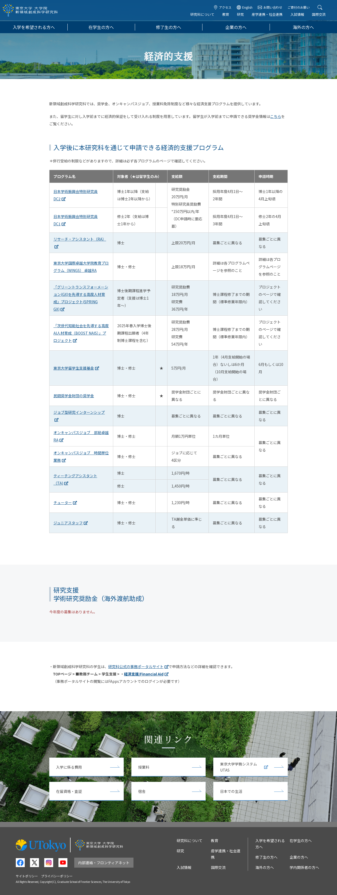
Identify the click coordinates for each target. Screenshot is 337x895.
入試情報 (298, 14)
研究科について (203, 14)
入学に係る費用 (69, 767)
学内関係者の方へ (304, 867)
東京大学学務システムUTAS (244, 767)
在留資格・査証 (69, 791)
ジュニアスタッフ (68, 522)
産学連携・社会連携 (267, 14)
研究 (241, 14)
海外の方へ (303, 27)
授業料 (143, 767)
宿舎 (142, 791)
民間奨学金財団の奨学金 (73, 395)
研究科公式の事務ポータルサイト (135, 666)
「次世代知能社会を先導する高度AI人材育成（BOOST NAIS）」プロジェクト (81, 333)
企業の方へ (235, 27)
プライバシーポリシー (57, 876)
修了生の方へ (168, 27)
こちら (275, 116)
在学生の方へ (101, 27)
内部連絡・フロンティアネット (104, 862)
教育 (226, 14)
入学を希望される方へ (34, 27)
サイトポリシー (27, 876)
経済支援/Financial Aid (143, 674)
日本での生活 (231, 791)
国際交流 (319, 14)
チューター (62, 502)
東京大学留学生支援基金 (73, 368)
